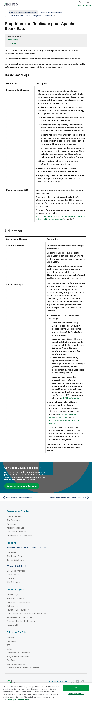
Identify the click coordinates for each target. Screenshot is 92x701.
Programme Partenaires (18, 656)
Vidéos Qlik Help (14, 516)
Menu (88, 5)
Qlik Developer (13, 520)
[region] (46, 691)
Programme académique (18, 652)
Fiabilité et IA (12, 606)
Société (10, 637)
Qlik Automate (13, 582)
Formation (11, 524)
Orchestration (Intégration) (51, 12)
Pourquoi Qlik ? (14, 594)
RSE (8, 645)
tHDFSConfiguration (70, 398)
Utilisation (12, 43)
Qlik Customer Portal (16, 531)
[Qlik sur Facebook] (83, 681)
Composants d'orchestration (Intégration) (25, 15)
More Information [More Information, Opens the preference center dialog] (76, 694)
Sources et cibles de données (21, 621)
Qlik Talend (12, 552)
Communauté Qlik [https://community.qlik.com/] (58, 681)
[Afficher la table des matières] (5, 12)
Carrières (11, 660)
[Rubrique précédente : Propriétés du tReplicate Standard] (23, 497)
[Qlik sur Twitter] (73, 681)
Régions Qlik (12, 625)
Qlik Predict (12, 578)
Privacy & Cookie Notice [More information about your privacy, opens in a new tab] (18, 699)
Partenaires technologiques (19, 617)
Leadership (12, 641)
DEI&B (9, 649)
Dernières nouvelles (16, 664)
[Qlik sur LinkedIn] (78, 681)
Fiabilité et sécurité (15, 598)
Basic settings (13, 40)
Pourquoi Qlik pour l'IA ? (18, 610)
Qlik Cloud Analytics (16, 571)
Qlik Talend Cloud (15, 556)
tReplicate (49, 15)
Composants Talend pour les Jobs (23, 12)
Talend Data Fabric (15, 560)
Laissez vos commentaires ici (22, 486)
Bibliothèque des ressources (20, 535)
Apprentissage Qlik (15, 527)
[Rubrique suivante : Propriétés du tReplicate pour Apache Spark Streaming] (68, 497)
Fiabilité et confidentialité (18, 602)
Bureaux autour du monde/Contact (23, 667)
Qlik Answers (13, 574)
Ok (76, 688)
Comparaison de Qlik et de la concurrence (26, 613)
